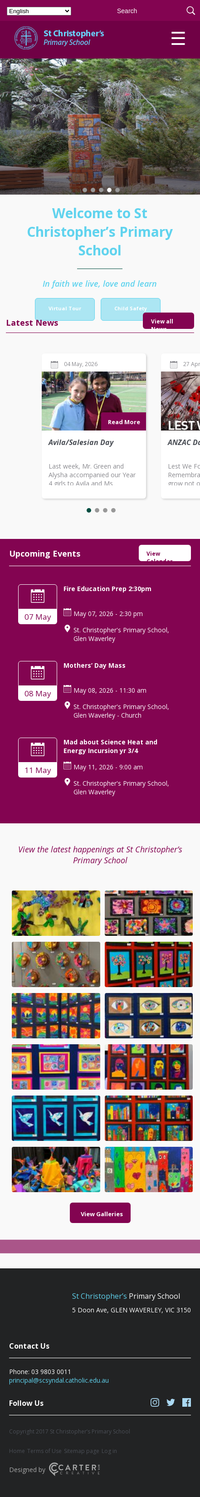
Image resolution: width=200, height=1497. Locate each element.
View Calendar (159, 555)
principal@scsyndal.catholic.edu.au (59, 1380)
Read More (124, 422)
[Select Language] (39, 11)
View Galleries (102, 1172)
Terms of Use (44, 1451)
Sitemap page (81, 1451)
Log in (109, 1451)
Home (17, 1451)
